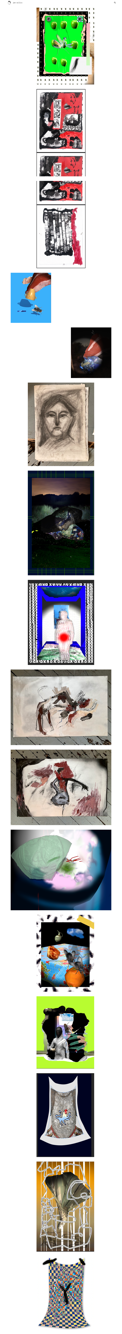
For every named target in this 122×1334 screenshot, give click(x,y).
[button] (115, 2)
